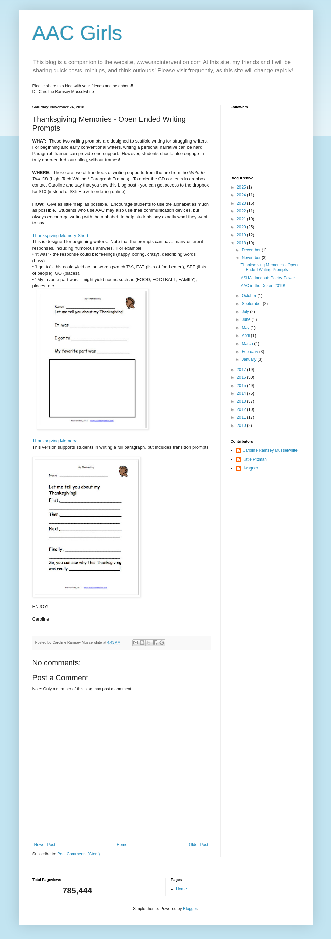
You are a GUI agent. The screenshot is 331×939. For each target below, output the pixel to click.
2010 (242, 425)
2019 (242, 235)
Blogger (190, 908)
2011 (242, 417)
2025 (242, 187)
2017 (242, 369)
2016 (242, 377)
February (250, 351)
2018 (242, 243)
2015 (242, 385)
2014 (242, 393)
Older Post (198, 844)
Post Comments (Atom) (78, 854)
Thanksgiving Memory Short (60, 235)
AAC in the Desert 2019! (262, 285)
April (246, 335)
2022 (242, 211)
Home (121, 844)
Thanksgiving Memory (54, 440)
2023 (242, 203)
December (252, 250)
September (252, 303)
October (249, 295)
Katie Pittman (255, 459)
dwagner (250, 468)
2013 (242, 401)
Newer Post (44, 844)
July (246, 311)
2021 (242, 219)
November (252, 257)
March (248, 343)
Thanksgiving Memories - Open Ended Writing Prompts (269, 267)
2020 (242, 227)
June (246, 319)
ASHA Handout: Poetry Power (267, 277)
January (249, 359)
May (246, 327)
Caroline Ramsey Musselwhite (270, 450)
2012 (242, 409)
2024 (242, 195)
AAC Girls (77, 32)
